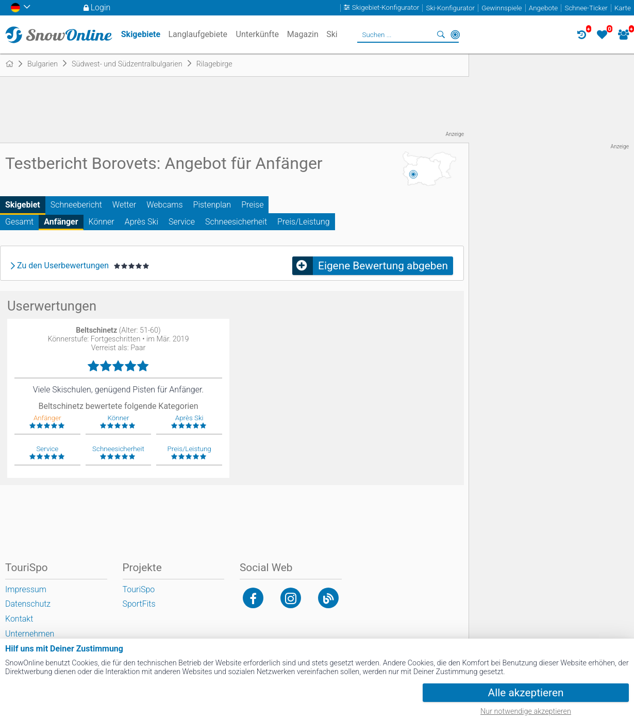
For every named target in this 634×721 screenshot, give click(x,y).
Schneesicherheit (236, 222)
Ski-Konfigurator (450, 8)
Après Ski (141, 222)
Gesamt (19, 222)
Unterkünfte (257, 34)
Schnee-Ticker (585, 8)
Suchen (440, 34)
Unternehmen (29, 634)
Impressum (25, 589)
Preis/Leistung (303, 222)
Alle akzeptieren (526, 692)
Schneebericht (76, 205)
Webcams (164, 205)
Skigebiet (22, 205)
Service (182, 222)
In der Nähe (455, 34)
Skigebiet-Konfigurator (386, 8)
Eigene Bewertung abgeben (383, 266)
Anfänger (61, 222)
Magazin (303, 34)
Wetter (124, 205)
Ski (332, 34)
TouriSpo (139, 589)
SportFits (139, 604)
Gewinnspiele (501, 8)
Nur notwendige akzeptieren (525, 711)
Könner (101, 222)
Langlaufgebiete (197, 34)
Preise (252, 205)
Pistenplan (212, 205)
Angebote (543, 8)
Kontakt (19, 619)
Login (101, 7)
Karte (622, 8)
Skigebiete (140, 34)
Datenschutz (28, 604)
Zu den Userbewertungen (63, 266)
